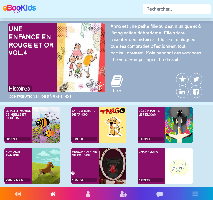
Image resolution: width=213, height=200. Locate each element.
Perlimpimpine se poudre (84, 153)
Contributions (14, 179)
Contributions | (24, 96)
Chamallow (148, 152)
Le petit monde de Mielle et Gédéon (18, 114)
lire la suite (170, 59)
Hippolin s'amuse (12, 153)
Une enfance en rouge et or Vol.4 (31, 41)
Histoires (19, 89)
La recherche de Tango (83, 112)
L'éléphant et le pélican (150, 112)
